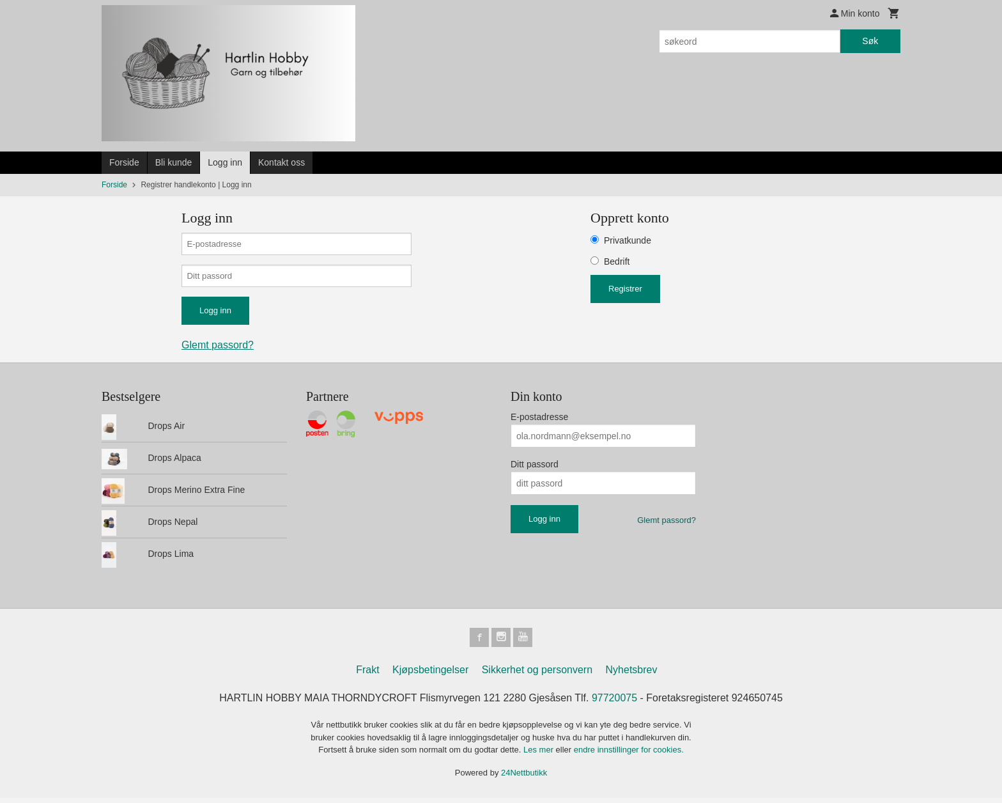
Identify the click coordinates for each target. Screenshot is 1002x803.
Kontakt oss (281, 162)
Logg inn (225, 162)
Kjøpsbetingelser (430, 674)
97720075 (614, 703)
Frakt (367, 674)
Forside (124, 162)
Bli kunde (173, 162)
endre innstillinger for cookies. (629, 755)
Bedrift (616, 261)
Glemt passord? (217, 348)
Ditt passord (535, 468)
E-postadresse (539, 421)
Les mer (539, 755)
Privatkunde (627, 240)
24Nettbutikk (524, 778)
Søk (870, 41)
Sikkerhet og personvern (537, 674)
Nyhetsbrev (632, 674)
